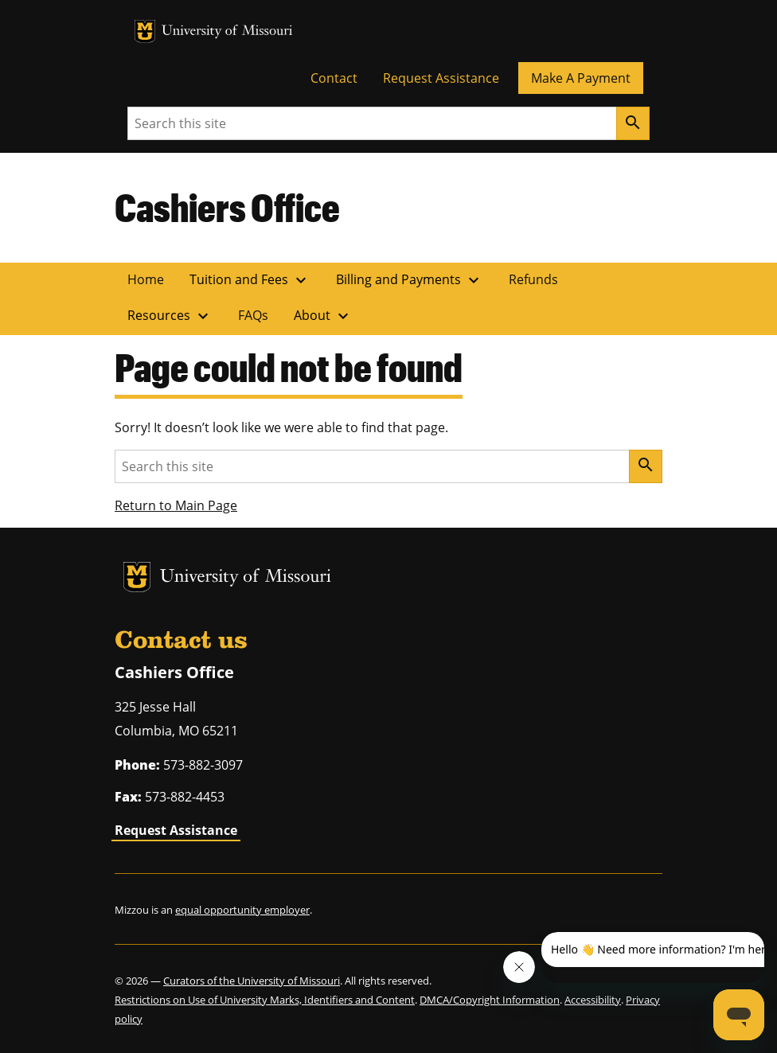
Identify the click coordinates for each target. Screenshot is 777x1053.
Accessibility (592, 1000)
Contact (333, 78)
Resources (170, 316)
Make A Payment (581, 78)
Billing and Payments (409, 280)
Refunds (533, 279)
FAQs (253, 315)
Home (145, 279)
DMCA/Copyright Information (490, 1000)
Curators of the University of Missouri (251, 980)
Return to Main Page (176, 505)
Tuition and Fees (249, 280)
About (323, 316)
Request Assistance (441, 78)
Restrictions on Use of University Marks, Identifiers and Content (265, 1000)
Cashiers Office (227, 207)
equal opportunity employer (242, 910)
